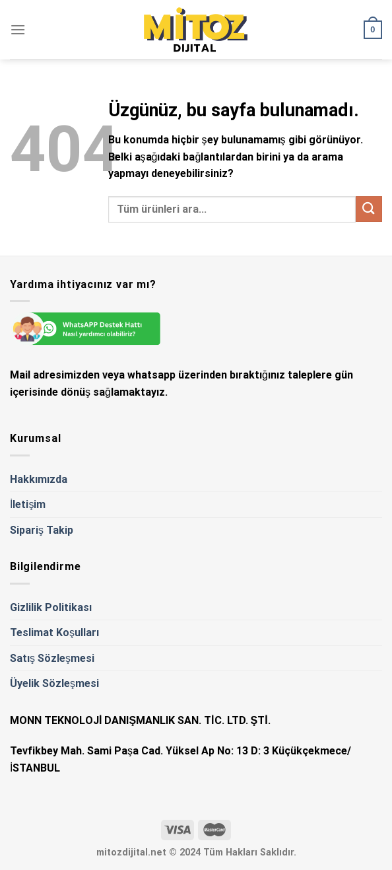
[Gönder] (369, 209)
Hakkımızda (38, 479)
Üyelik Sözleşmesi (54, 683)
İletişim (28, 504)
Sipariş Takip (41, 530)
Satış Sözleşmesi (52, 658)
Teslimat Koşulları (54, 632)
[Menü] (18, 29)
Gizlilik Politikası (51, 607)
